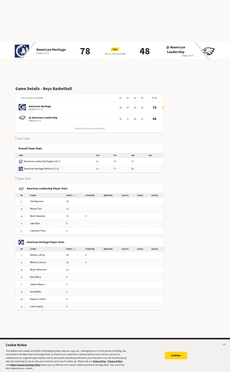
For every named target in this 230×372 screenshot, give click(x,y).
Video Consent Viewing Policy (25, 368)
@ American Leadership (175, 49)
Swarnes (36, 201)
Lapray (36, 306)
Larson (38, 262)
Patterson (38, 269)
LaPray (37, 255)
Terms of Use (99, 364)
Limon (38, 299)
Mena (35, 277)
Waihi (35, 291)
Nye (35, 223)
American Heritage (51, 49)
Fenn (38, 230)
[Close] (224, 349)
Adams (37, 284)
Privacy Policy (115, 364)
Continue (176, 358)
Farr (36, 208)
